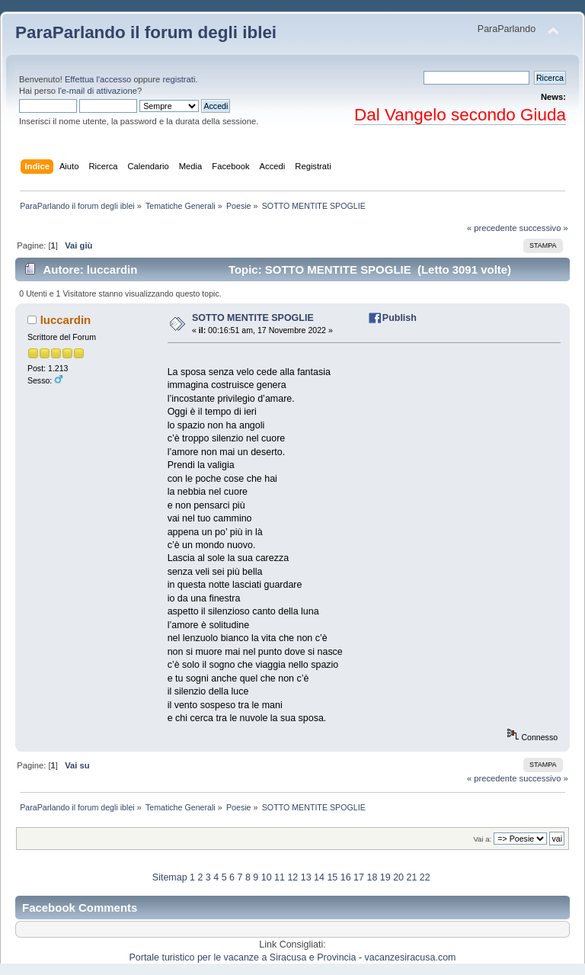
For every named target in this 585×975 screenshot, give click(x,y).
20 (398, 877)
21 (411, 877)
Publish (399, 318)
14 (319, 877)
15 (332, 877)
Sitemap (169, 877)
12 (292, 877)
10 (266, 877)
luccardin (65, 319)
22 (425, 877)
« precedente (492, 228)
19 (385, 877)
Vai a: (482, 839)
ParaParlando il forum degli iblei (146, 32)
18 (371, 877)
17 (358, 877)
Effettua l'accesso (98, 79)
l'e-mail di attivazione (97, 90)
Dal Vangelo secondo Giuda (460, 114)
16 (345, 877)
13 (306, 877)
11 (279, 877)
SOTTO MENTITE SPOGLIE (253, 318)
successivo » (543, 228)
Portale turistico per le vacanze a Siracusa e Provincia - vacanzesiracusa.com (292, 957)
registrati (178, 79)
